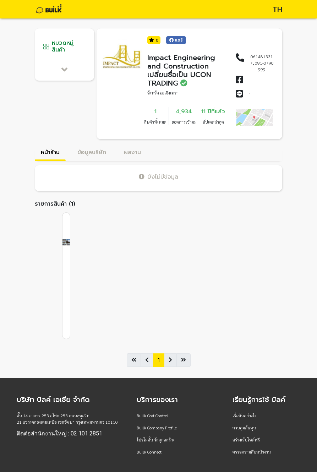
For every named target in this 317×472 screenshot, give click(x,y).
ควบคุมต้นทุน (244, 427)
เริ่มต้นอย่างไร (245, 415)
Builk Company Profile (157, 427)
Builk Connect (149, 452)
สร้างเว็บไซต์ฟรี (246, 440)
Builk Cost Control (153, 415)
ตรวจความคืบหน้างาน (252, 452)
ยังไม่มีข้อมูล (158, 177)
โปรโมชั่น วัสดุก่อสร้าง (156, 440)
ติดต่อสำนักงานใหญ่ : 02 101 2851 (59, 433)
